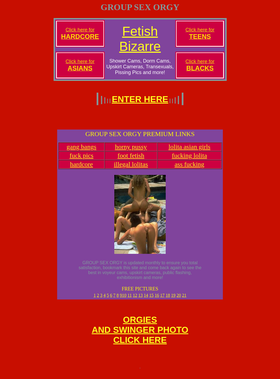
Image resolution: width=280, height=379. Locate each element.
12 (135, 298)
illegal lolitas (131, 167)
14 (146, 298)
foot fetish (131, 158)
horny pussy (131, 150)
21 (184, 298)
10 (124, 298)
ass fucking (189, 167)
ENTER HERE (140, 99)
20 (179, 298)
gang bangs (82, 150)
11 (129, 298)
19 (173, 298)
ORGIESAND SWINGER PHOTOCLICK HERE (140, 335)
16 (157, 298)
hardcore (81, 167)
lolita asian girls (189, 150)
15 (151, 298)
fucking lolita (189, 158)
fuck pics (81, 158)
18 (168, 298)
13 (140, 298)
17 (162, 298)
